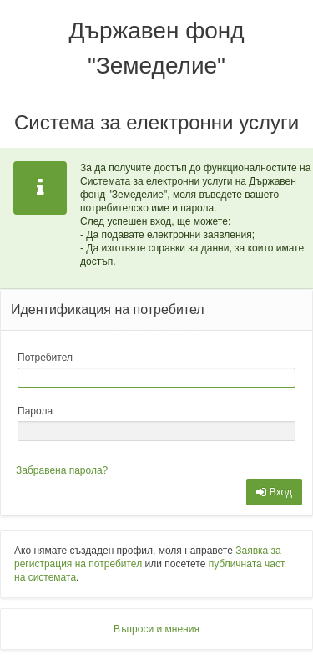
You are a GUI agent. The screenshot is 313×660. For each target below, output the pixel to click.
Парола (35, 411)
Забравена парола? (62, 470)
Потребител (45, 357)
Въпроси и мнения (156, 629)
